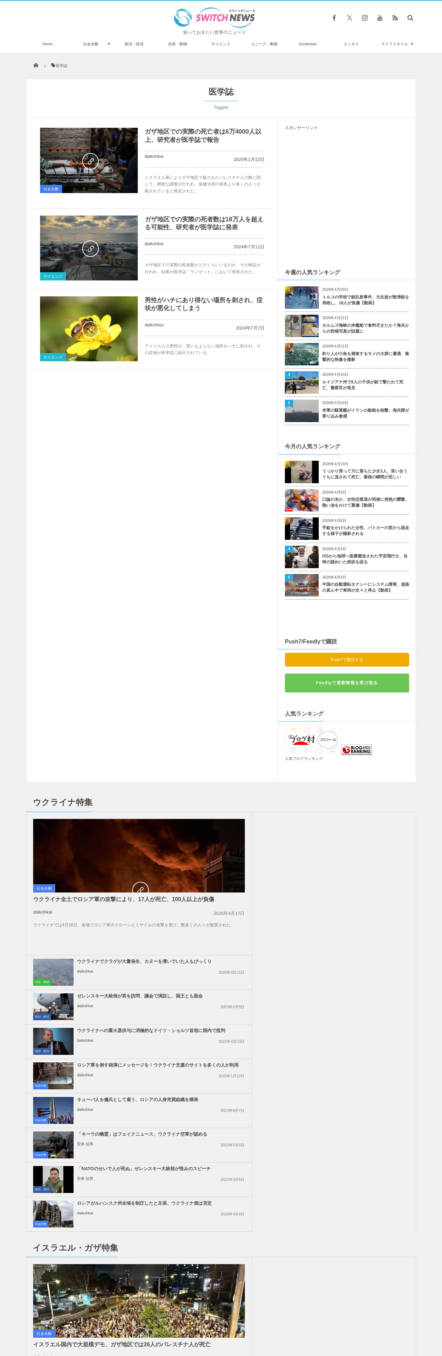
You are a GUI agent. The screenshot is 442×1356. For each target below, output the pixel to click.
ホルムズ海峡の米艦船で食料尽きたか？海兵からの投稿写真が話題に (365, 328)
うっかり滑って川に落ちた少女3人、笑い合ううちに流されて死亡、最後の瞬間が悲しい (364, 474)
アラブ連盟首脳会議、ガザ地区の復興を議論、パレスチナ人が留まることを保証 (236, 1022)
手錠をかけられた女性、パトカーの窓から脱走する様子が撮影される (365, 530)
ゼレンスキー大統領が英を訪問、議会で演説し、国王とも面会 (362, 821)
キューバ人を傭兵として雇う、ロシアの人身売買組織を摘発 (236, 890)
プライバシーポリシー (193, 1324)
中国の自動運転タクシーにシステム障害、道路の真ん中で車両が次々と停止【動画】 (365, 587)
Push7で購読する (347, 659)
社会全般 (90, 44)
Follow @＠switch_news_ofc (221, 1169)
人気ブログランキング (304, 758)
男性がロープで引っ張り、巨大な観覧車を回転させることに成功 (104, 1167)
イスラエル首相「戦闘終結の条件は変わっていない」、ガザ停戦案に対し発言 (362, 987)
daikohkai (154, 156)
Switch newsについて (110, 1324)
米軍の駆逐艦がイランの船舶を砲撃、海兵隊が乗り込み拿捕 (365, 413)
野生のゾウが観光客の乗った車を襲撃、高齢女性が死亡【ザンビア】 (104, 1224)
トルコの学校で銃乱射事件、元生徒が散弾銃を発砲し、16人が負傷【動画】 (365, 300)
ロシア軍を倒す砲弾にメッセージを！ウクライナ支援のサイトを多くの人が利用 (362, 858)
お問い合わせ (236, 1324)
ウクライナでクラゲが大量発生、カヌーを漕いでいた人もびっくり (236, 821)
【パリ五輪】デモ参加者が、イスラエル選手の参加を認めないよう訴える (362, 1091)
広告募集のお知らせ (333, 1324)
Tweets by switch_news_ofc (221, 1157)
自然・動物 (177, 44)
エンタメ (351, 44)
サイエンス (220, 44)
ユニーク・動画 (264, 44)
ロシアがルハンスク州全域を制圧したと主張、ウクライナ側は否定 (362, 924)
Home (47, 44)
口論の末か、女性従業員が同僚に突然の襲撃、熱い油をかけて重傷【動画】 (365, 502)
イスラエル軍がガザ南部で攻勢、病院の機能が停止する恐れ (236, 1053)
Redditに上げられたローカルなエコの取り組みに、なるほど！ (104, 1252)
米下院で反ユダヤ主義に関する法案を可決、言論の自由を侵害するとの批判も (362, 1056)
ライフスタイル (394, 44)
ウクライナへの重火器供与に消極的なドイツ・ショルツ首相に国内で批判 (236, 858)
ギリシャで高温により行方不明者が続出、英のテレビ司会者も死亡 (104, 1195)
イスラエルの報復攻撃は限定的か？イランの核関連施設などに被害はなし (362, 1022)
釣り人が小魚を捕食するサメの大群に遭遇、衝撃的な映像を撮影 (365, 356)
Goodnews (308, 44)
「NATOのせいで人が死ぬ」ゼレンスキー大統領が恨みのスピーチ (236, 924)
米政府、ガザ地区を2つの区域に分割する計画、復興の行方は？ (235, 1088)
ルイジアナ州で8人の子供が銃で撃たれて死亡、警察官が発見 (362, 385)
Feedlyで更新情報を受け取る (347, 682)
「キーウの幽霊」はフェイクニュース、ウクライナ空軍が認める (362, 890)
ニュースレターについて (282, 1324)
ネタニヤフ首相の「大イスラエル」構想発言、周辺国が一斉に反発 (236, 987)
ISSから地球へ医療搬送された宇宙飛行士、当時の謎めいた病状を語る (364, 559)
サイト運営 (150, 1324)
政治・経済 (134, 44)
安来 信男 (337, 903)
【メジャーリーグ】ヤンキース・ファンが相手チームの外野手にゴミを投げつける (104, 1280)
